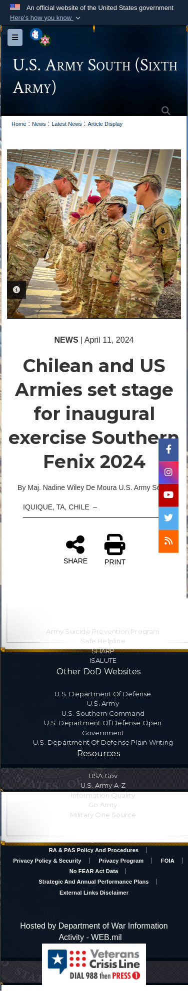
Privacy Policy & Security (47, 861)
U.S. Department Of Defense (102, 693)
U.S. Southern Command (103, 713)
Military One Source (103, 814)
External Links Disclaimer (94, 892)
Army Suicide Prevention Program (103, 631)
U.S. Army (103, 703)
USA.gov (103, 775)
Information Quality (103, 795)
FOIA (167, 861)
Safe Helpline (103, 641)
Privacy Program (121, 861)
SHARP (103, 650)
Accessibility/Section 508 (94, 840)
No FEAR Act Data (94, 871)
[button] (46, 18)
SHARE (76, 548)
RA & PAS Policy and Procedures (94, 850)
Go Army (102, 805)
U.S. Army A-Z (103, 785)
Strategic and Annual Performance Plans (93, 882)
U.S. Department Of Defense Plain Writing (103, 742)
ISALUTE (103, 660)
